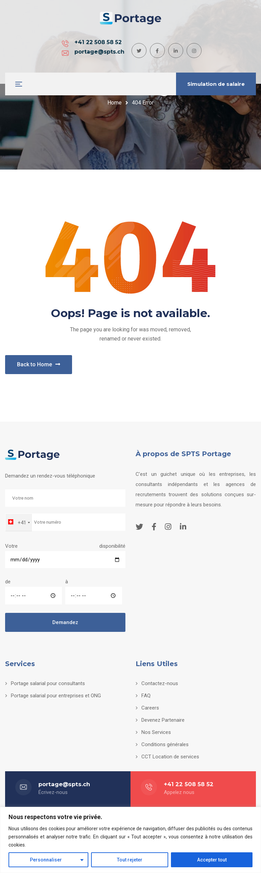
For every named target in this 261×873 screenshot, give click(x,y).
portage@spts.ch (133, 47)
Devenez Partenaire (163, 720)
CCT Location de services (170, 757)
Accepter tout (212, 859)
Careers (150, 708)
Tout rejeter (129, 859)
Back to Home (38, 364)
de (33, 591)
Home (114, 102)
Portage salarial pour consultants (48, 683)
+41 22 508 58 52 (63, 47)
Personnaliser (46, 859)
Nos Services (156, 732)
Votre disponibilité (65, 553)
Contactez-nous (159, 683)
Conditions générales (165, 744)
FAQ (146, 696)
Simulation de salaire (216, 84)
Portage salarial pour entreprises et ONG (56, 696)
